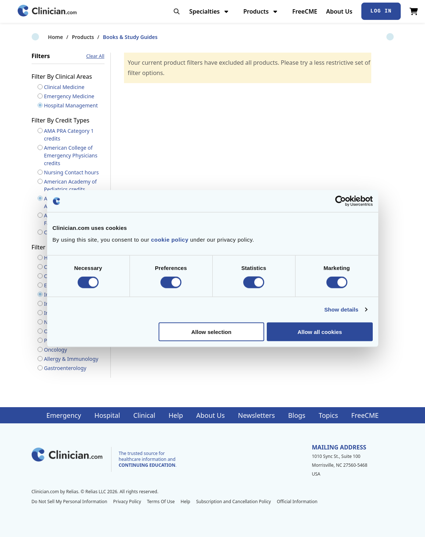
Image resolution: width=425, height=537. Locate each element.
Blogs (296, 415)
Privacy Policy (127, 501)
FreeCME (304, 11)
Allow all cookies (320, 331)
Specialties (209, 11)
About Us (339, 11)
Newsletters (256, 415)
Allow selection (211, 331)
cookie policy (169, 239)
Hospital (107, 415)
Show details (341, 309)
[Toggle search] (176, 11)
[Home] (47, 11)
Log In (381, 11)
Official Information (297, 501)
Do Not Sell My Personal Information (69, 501)
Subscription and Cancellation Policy (233, 501)
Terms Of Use (161, 501)
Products (261, 11)
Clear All (95, 56)
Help (176, 415)
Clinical (144, 415)
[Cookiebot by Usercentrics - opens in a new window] (340, 201)
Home (39, 36)
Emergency (63, 415)
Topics (328, 415)
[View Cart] (414, 11)
